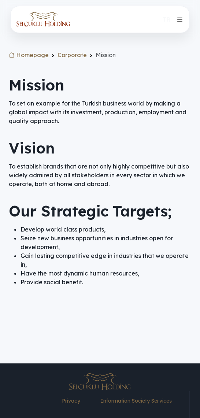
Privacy (71, 400)
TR (166, 19)
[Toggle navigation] (180, 19)
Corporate (72, 55)
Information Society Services (136, 400)
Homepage (29, 55)
